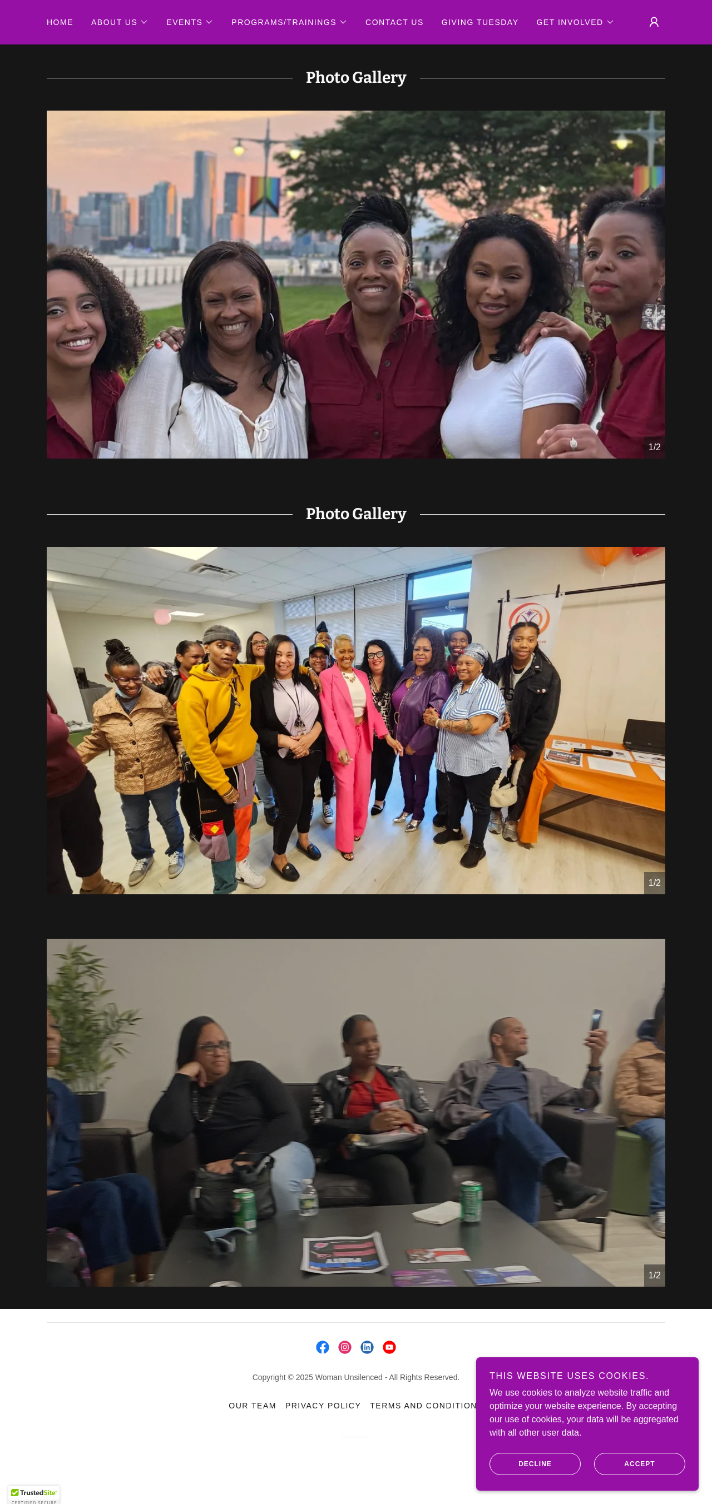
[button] (120, 22)
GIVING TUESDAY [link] (480, 22)
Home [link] (60, 22)
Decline (521, 1464)
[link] (323, 1347)
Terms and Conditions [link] (426, 1405)
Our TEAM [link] (252, 1405)
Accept (624, 1464)
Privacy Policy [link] (323, 1405)
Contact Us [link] (394, 22)
